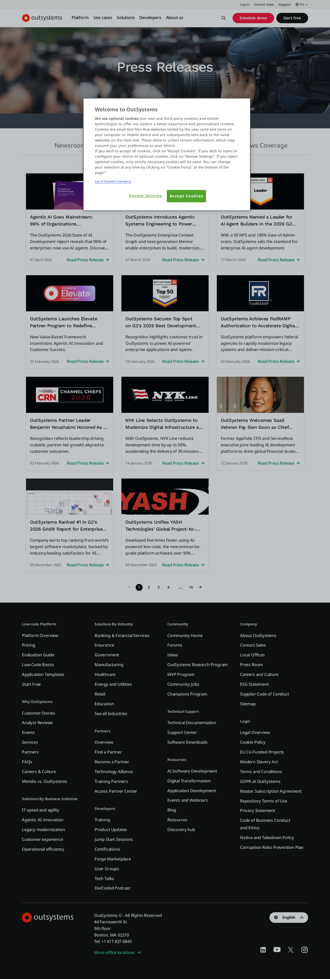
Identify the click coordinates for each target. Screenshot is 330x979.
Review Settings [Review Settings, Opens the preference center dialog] (145, 195)
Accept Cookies (186, 196)
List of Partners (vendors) (113, 181)
